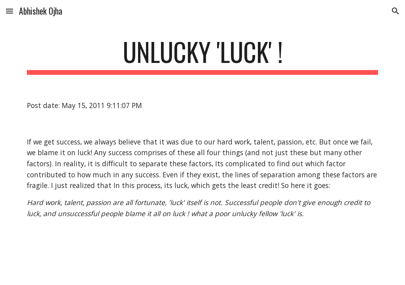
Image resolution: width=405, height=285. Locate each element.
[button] (9, 11)
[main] (203, 55)
